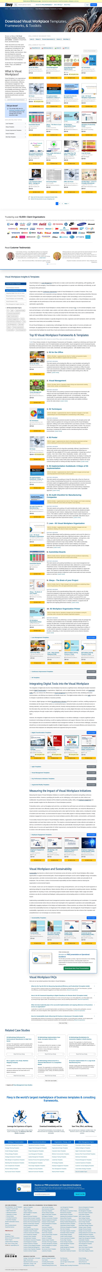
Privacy (13, 1243)
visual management (60, 692)
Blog (16, 1243)
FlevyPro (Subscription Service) (12, 1221)
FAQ (6, 1243)
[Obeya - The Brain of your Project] (54, 117)
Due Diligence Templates (47, 1216)
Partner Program (8, 1239)
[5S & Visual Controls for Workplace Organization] (36, 146)
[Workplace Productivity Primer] (89, 117)
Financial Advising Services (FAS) (49, 1265)
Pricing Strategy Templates (11, 1154)
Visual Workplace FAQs (11, 301)
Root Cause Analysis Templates (86, 1212)
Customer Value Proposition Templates (32, 1249)
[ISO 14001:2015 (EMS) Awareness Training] (54, 926)
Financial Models (9, 1216)
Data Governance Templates (48, 1209)
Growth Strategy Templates (11, 1151)
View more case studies (51, 1080)
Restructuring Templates (84, 1209)
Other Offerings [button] (58, 4)
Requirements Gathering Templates (68, 1250)
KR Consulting (52, 752)
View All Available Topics (81, 1171)
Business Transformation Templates (31, 1223)
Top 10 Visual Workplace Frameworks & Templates (16, 290)
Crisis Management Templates (30, 1241)
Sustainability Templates (84, 1240)
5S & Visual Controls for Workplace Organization (36, 153)
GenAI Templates (45, 1225)
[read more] (89, 257)
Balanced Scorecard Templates (36, 1171)
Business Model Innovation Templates (32, 1218)
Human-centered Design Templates (49, 1234)
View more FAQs (63, 1023)
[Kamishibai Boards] (36, 117)
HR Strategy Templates (57, 1162)
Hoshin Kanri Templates (47, 1232)
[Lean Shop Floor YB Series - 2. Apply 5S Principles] (71, 146)
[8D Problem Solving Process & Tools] (88, 645)
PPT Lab (85, 752)
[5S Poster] (36, 89)
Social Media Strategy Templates (83, 1168)
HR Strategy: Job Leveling (52, 850)
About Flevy (67, 4)
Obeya (8, 327)
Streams (7, 1223)
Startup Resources (83, 1261)
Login (87, 4)
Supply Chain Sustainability (68, 933)
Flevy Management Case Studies (22, 1085)
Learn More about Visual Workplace (15, 99)
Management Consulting (29, 1265)
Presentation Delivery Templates (83, 1145)
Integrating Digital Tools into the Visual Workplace (16, 293)
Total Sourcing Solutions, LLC (55, 185)
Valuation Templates (83, 1245)
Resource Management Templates (86, 1207)
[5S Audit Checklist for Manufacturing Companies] (71, 89)
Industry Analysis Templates (48, 1240)
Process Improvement (18, 327)
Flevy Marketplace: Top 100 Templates (13, 1207)
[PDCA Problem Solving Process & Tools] (71, 645)
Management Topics (9, 1236)
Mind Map (21, 324)
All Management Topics (15, 8)
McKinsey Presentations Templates (68, 1220)
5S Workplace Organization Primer (70, 125)
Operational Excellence (28, 8)
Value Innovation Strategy (84, 1263)
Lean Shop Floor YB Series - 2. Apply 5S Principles (70, 154)
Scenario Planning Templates (85, 1220)
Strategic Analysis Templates (85, 1227)
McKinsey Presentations (81, 1156)
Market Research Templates (66, 1214)
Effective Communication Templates (60, 1154)
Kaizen (22, 319)
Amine (66, 72)
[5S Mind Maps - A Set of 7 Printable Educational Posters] (89, 174)
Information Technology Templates (49, 1241)
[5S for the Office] (36, 60)
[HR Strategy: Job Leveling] (54, 842)
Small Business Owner (84, 1260)
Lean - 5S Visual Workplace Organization (89, 96)
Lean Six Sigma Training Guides (67, 1261)
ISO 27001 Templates (46, 1236)
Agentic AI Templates (28, 1207)
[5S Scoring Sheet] (54, 174)
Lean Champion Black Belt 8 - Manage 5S (35, 182)
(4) (32, 39)
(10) (66, 48)
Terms (9, 1243)
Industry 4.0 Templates (47, 1238)
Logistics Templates (64, 1209)
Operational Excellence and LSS (31, 1261)
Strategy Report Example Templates (86, 1236)
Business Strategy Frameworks (49, 1258)
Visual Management (52, 67)
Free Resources (63, 1258)
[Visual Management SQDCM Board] (71, 60)
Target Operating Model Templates (86, 1241)
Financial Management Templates (83, 1159)
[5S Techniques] (89, 60)
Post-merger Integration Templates (37, 1165)
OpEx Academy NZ (34, 158)
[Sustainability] (37, 926)
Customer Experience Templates (83, 1162)
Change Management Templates (60, 1145)
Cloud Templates (27, 1227)
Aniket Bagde (86, 156)
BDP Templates (27, 1214)
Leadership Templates (57, 1159)
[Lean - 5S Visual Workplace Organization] (89, 89)
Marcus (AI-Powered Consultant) (12, 1238)
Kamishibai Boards (34, 124)
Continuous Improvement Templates (31, 1232)
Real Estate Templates (65, 1249)
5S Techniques (86, 67)
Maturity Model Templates (58, 1171)
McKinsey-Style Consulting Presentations (69, 1265)
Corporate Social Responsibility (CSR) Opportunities (87, 934)
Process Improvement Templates (67, 1238)
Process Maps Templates (65, 1240)
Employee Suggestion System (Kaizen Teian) (87, 850)
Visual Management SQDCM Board (70, 68)
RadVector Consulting (53, 129)
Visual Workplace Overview (12, 287)
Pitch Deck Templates (65, 1229)
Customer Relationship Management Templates (32, 1247)
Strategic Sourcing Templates (36, 1168)
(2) (48, 39)
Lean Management (11, 324)
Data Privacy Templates (47, 1210)
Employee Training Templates (59, 1156)
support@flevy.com (15, 1245)
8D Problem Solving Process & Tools (87, 653)
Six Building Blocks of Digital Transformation (88, 748)
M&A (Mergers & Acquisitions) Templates (15, 1159)
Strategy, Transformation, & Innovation (32, 1258)
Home (6, 8)
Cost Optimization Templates (30, 1238)
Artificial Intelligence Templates (82, 1148)
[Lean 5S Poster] (89, 146)
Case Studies (45, 1260)
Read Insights (91, 637)
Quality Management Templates (36, 1156)
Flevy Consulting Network (10, 1225)
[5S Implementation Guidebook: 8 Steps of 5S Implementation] (54, 89)
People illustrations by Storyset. (91, 1136)
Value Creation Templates (84, 1249)
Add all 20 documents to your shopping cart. (43, 199)
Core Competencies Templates (12, 1165)
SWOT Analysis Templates (84, 1216)
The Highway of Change (71, 752)
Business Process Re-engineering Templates (39, 1159)
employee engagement (85, 800)
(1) (47, 48)
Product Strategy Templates (66, 1241)
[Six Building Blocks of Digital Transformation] (88, 740)
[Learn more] (55, 372)
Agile (12, 310)
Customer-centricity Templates (30, 1250)
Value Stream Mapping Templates (86, 1250)
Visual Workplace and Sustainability (14, 298)
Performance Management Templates (14, 1145)
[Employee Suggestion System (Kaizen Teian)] (88, 842)
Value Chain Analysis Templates (86, 1247)
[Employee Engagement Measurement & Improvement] (71, 842)
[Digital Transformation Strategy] (37, 740)
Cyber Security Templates (47, 1207)
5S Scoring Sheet (51, 181)
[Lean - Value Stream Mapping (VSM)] (54, 645)
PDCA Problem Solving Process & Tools (71, 653)
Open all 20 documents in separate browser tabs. (44, 197)
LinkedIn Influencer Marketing (11, 1241)
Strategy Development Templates (13, 1156)
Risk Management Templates (35, 1162)
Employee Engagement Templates (60, 1165)
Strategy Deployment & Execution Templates (88, 1232)
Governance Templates (47, 1227)
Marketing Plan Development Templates (14, 1162)
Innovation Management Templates (49, 1243)
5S (8, 310)
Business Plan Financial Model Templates (85, 1154)
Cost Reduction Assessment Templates (32, 1240)
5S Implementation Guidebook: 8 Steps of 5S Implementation (53, 97)
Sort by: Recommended (90, 51)
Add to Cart (36, 77)
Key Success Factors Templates (12, 1171)
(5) (58, 48)
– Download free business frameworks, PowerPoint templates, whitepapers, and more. (51, 1)
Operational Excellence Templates (37, 1145)
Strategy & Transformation (16, 1142)
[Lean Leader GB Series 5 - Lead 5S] (54, 146)
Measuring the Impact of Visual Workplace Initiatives (16, 296)
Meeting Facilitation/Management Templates (69, 1221)
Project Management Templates (36, 1151)
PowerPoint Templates (10, 1219)
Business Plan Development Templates (32, 1220)
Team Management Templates (59, 1168)
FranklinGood (33, 128)
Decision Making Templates (11, 1168)
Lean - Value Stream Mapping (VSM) (53, 653)
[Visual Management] (54, 60)
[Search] (26, 4)
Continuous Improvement (13, 313)
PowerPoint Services (9, 1227)
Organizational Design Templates (60, 1148)
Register (93, 4)
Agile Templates (27, 1209)
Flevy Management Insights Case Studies (16, 304)
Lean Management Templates (36, 1154)
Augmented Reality (20, 310)
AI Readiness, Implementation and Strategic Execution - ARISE (53, 750)
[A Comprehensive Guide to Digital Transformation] (71, 740)
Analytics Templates (28, 1210)
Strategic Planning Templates (12, 1148)
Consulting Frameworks (11, 1218)
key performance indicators (59, 701)
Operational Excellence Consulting (38, 71)
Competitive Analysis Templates (30, 1230)
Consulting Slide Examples (48, 1261)
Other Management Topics (86, 1142)
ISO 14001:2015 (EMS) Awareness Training (53, 933)
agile (89, 695)
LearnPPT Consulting (88, 129)
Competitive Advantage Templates (31, 1229)
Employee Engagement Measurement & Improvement (71, 851)
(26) (35, 48)
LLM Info (62, 1263)
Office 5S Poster (69, 181)
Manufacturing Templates (65, 1212)
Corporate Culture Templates (59, 1151)
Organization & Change (11, 1214)
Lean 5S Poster (86, 153)
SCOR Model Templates (84, 1214)
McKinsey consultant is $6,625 (17, 110)
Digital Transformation (12, 316)
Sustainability (10, 330)
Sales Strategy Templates (84, 1218)
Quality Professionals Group (89, 186)
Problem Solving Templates (66, 1236)
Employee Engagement (12, 319)
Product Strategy (82, 1258)
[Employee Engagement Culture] (37, 842)
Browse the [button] (44, 4)
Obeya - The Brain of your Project (36, 592)
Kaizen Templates (46, 1247)
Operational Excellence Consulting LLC (92, 101)
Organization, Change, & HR (62, 1142)
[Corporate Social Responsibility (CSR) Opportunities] (88, 926)
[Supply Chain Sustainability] (71, 926)
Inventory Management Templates (49, 1245)
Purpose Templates (64, 1245)
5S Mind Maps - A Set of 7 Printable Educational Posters (89, 183)
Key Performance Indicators (14, 321)
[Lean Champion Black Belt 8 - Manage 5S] (36, 174)
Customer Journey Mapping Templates (84, 1165)
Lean (24, 321)
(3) (38, 39)
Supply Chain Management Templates (38, 1148)
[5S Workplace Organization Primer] (71, 117)
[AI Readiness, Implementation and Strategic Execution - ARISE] (54, 740)
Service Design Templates (84, 1221)
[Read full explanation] (72, 990)
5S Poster (31, 96)
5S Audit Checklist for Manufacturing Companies (70, 97)
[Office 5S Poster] (71, 174)
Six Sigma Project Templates (85, 1223)
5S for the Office (33, 67)
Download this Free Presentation (77, 968)
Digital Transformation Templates (83, 1151)
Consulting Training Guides (48, 1263)
